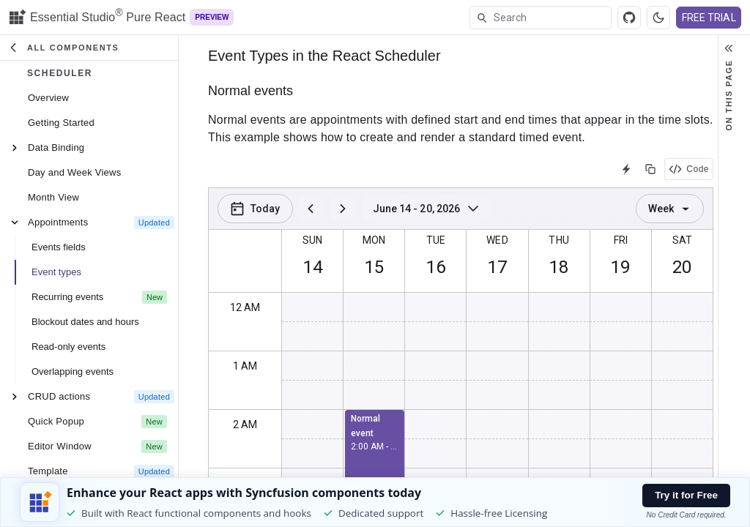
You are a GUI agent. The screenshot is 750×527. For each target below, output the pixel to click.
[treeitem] (92, 98)
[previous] (310, 208)
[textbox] (552, 18)
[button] (89, 48)
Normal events (250, 90)
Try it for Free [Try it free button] (686, 495)
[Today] (255, 208)
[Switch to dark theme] (658, 17)
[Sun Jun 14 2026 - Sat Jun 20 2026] (427, 208)
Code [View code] (689, 169)
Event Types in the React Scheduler (324, 56)
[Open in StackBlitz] (626, 169)
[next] (342, 208)
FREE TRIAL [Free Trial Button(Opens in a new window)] (708, 17)
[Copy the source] (650, 169)
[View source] (629, 17)
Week (669, 209)
